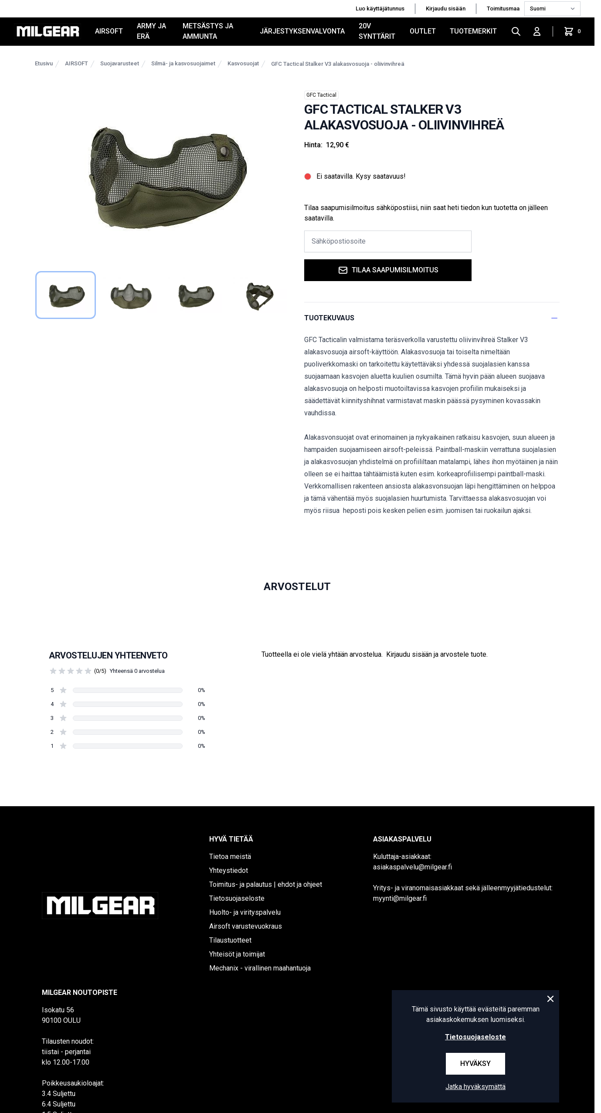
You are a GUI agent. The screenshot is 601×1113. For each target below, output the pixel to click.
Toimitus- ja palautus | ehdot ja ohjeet (265, 884)
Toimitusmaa (504, 8)
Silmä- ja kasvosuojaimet (183, 63)
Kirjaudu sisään (445, 8)
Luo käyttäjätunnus (380, 8)
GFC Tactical (321, 95)
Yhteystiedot (228, 870)
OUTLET (423, 31)
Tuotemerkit (473, 31)
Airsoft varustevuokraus (245, 926)
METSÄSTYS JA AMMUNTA (208, 31)
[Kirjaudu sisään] (537, 31)
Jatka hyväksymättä (475, 1086)
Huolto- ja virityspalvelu (245, 912)
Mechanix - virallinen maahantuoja (260, 968)
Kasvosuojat (243, 63)
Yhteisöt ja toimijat (237, 954)
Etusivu (44, 63)
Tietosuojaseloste (237, 898)
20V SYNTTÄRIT (377, 31)
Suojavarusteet (119, 63)
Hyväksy (475, 1063)
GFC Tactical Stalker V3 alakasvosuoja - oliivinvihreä (337, 64)
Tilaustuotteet (230, 940)
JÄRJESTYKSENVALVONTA (302, 31)
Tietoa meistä (230, 856)
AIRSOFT (109, 31)
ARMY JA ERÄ (151, 31)
